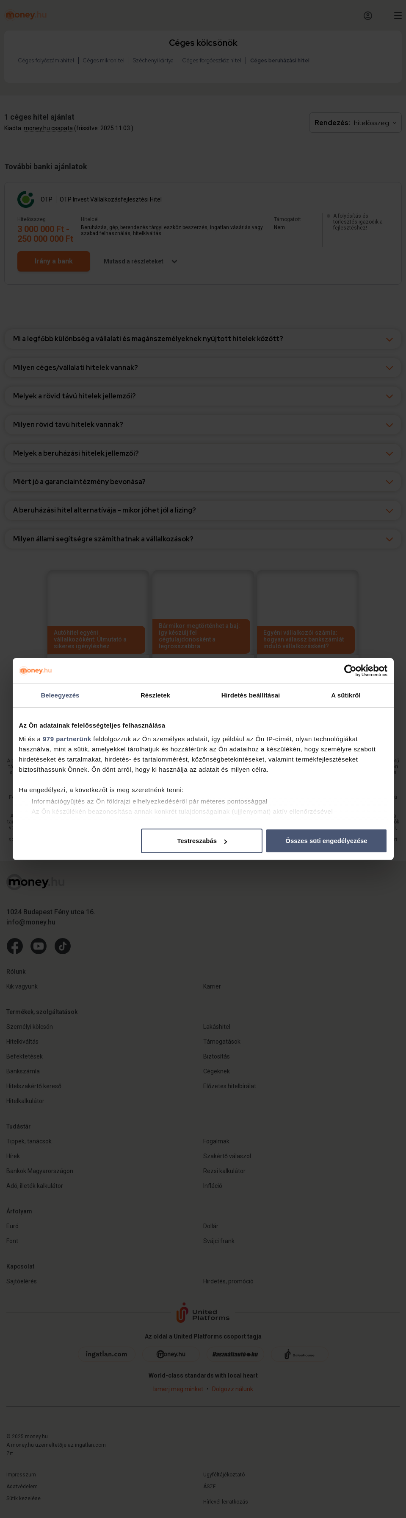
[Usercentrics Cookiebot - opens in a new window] (350, 670)
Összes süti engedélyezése (326, 840)
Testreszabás (202, 840)
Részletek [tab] (155, 695)
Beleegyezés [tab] (60, 695)
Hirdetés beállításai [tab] (250, 695)
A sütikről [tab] (346, 695)
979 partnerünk (67, 738)
